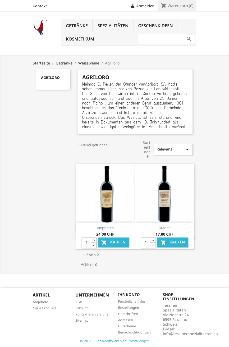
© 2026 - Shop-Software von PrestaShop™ (114, 340)
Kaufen (113, 242)
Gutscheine (127, 326)
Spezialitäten (112, 25)
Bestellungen (128, 307)
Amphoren (105, 227)
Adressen (125, 320)
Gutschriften (128, 313)
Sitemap (81, 320)
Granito (164, 227)
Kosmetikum (80, 39)
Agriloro (50, 77)
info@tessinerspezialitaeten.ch (190, 333)
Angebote (40, 302)
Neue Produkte (44, 308)
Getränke (77, 25)
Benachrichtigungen (134, 332)
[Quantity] (86, 242)
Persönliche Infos (132, 301)
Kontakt (40, 6)
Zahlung (82, 308)
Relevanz (173, 149)
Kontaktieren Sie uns (91, 314)
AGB (78, 302)
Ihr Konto (129, 294)
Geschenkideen (155, 25)
